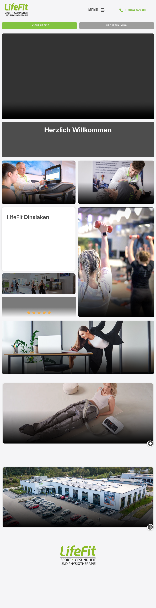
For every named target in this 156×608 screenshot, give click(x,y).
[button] (150, 444)
